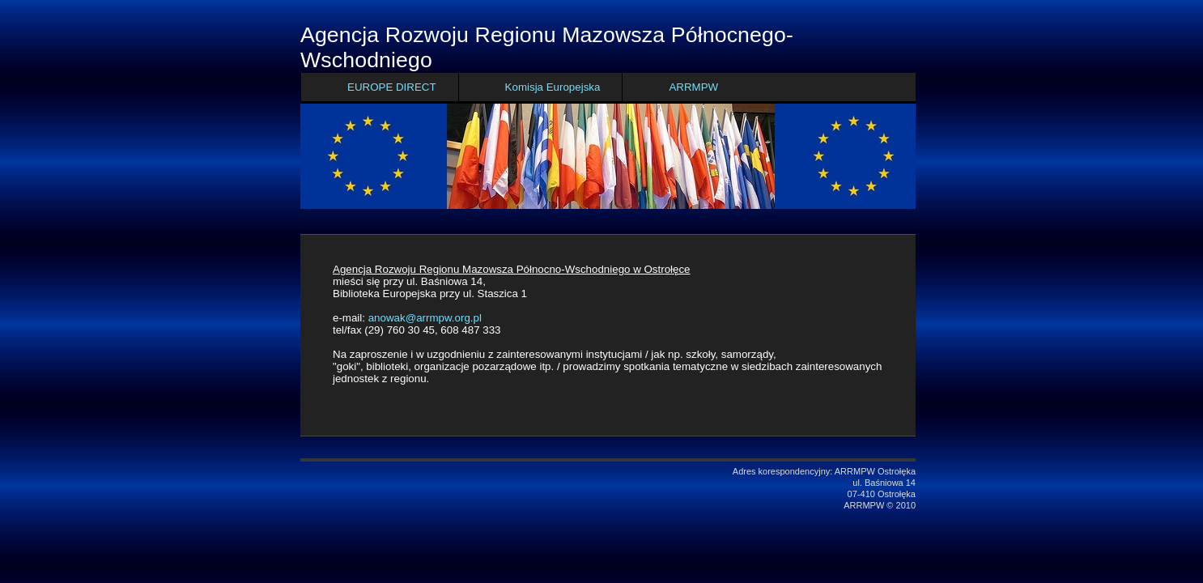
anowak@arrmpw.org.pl (425, 318)
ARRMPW (693, 87)
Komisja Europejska (553, 87)
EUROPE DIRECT (391, 87)
